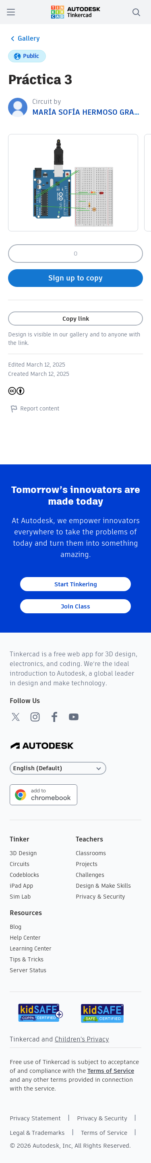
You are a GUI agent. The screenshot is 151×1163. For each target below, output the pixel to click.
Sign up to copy (75, 278)
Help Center (25, 938)
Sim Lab (20, 897)
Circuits (19, 864)
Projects (86, 864)
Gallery (24, 38)
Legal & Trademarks (37, 1132)
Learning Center (31, 948)
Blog (15, 927)
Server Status (28, 970)
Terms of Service (110, 1070)
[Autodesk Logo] (42, 746)
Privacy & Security (100, 897)
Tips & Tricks (26, 959)
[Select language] (58, 768)
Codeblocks (24, 875)
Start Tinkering (75, 584)
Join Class (75, 606)
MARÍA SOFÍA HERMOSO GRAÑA (88, 112)
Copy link (75, 318)
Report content (33, 408)
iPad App (21, 886)
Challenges (90, 875)
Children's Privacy (82, 1039)
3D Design (23, 853)
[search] (136, 12)
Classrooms (91, 853)
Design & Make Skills (103, 886)
